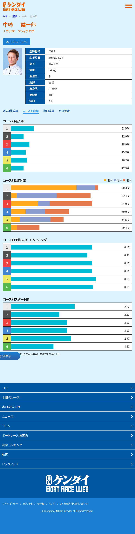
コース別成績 (31, 111)
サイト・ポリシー (10, 503)
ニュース (7, 416)
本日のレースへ (16, 41)
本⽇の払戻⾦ (11, 406)
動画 (5, 454)
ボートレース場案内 (15, 435)
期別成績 (48, 111)
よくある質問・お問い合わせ (74, 503)
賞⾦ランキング (12, 445)
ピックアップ (10, 464)
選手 (14, 16)
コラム (6, 426)
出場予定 (64, 111)
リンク (52, 503)
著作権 (40, 503)
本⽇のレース (10, 397)
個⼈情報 (27, 503)
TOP (5, 16)
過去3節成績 (10, 111)
